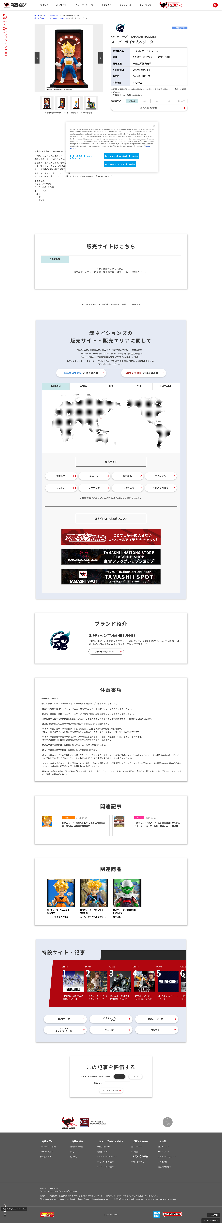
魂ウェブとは (163, 1146)
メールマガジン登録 (105, 1166)
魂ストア (60, 476)
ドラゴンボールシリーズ (50, 15)
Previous (37, 58)
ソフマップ (94, 488)
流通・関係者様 (164, 1166)
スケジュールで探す (48, 1146)
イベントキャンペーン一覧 (63, 1029)
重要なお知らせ (103, 1146)
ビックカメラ (127, 488)
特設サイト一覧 (76, 1146)
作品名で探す (45, 1156)
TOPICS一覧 (64, 1019)
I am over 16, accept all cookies (120, 164)
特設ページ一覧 (155, 1019)
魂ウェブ (38, 15)
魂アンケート (136, 1146)
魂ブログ (109, 1029)
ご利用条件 (162, 1161)
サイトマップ (145, 5)
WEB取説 (134, 1151)
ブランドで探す (46, 1151)
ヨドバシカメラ (160, 488)
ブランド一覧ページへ (105, 651)
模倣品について (103, 1151)
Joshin (61, 488)
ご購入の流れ (79, 373)
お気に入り (107, 5)
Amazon (94, 476)
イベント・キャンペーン (107, 1156)
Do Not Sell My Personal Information (14, 1209)
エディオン (160, 476)
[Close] (154, 126)
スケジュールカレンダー (109, 1019)
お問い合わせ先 (137, 1161)
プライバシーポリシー (167, 1156)
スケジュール (125, 5)
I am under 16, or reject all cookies (121, 156)
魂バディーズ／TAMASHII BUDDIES (54, 18)
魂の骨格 (155, 1029)
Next (100, 58)
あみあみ (127, 476)
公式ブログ (74, 1151)
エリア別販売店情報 (148, 107)
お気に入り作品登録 (105, 1161)
